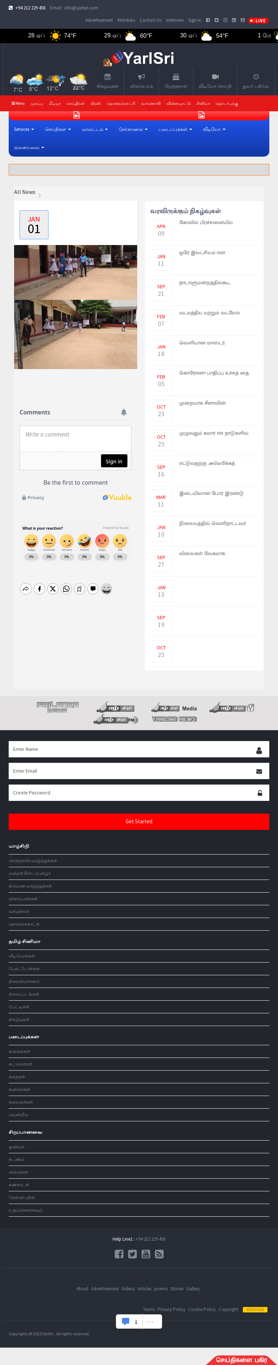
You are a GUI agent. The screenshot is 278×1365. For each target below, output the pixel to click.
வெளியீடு (18, 1114)
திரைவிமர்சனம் (24, 981)
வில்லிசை (18, 1172)
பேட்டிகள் (19, 1006)
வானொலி (19, 911)
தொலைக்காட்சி (121, 103)
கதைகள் (17, 1076)
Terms (149, 1309)
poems (161, 1289)
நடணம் (16, 1159)
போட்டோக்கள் (24, 968)
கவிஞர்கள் (19, 1089)
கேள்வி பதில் (22, 1197)
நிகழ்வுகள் (108, 81)
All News (24, 191)
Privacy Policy (171, 1309)
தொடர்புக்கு (227, 103)
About (82, 1289)
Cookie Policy (202, 1309)
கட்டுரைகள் (20, 1064)
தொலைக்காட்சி (24, 924)
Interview (175, 20)
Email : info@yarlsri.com (74, 8)
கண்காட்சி (19, 1184)
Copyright (228, 1309)
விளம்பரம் (141, 81)
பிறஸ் (95, 103)
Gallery (193, 1289)
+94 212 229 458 (150, 1239)
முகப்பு (36, 103)
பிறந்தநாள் (176, 81)
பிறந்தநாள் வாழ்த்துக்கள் (33, 860)
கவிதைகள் (19, 1051)
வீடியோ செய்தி (215, 81)
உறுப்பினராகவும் (26, 1210)
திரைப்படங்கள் (24, 994)
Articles (144, 1289)
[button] (24, 129)
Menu (18, 103)
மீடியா (55, 103)
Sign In (194, 20)
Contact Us (150, 20)
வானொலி (151, 103)
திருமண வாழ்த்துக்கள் (30, 886)
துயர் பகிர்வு (256, 81)
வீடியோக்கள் (22, 956)
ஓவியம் (17, 1146)
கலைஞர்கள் (21, 1102)
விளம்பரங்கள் (23, 898)
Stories (177, 1289)
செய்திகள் (76, 103)
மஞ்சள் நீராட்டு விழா (30, 873)
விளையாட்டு (179, 103)
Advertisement (99, 20)
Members (126, 20)
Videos (128, 1289)
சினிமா (203, 103)
